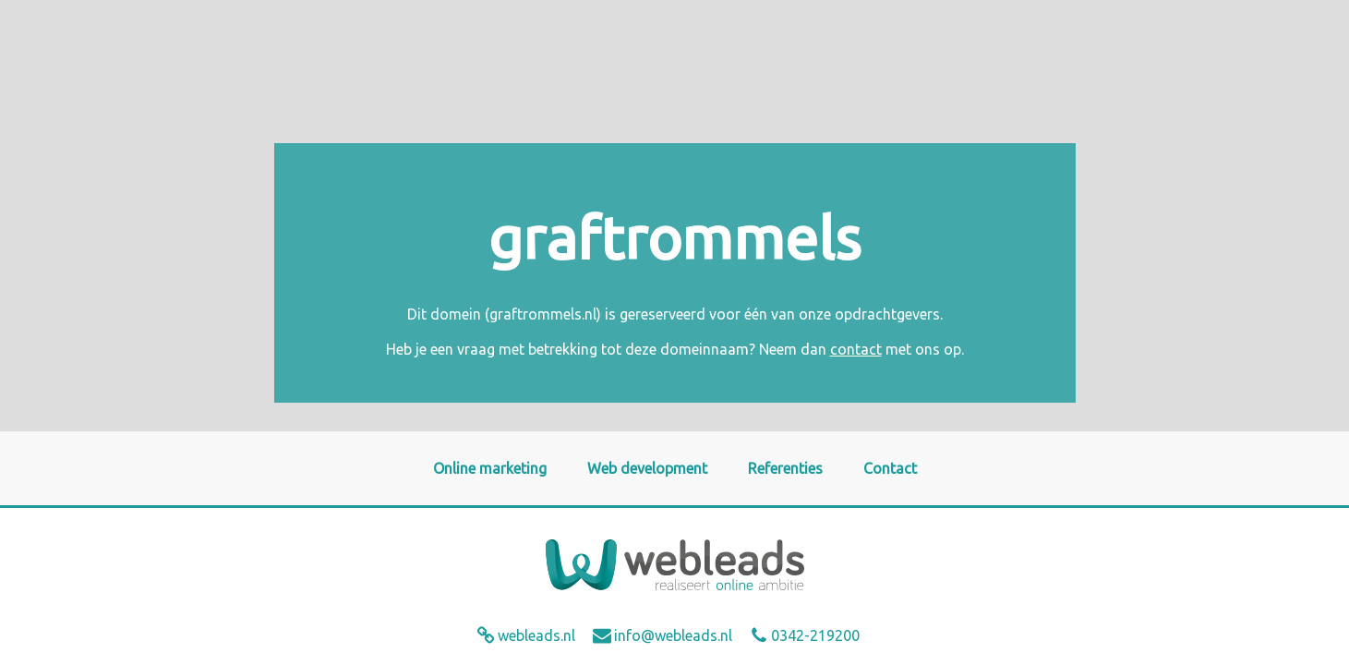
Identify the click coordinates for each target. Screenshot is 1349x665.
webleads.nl (536, 635)
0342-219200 (815, 635)
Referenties (785, 468)
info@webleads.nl (673, 635)
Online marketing (490, 468)
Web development (647, 468)
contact (856, 349)
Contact (890, 468)
